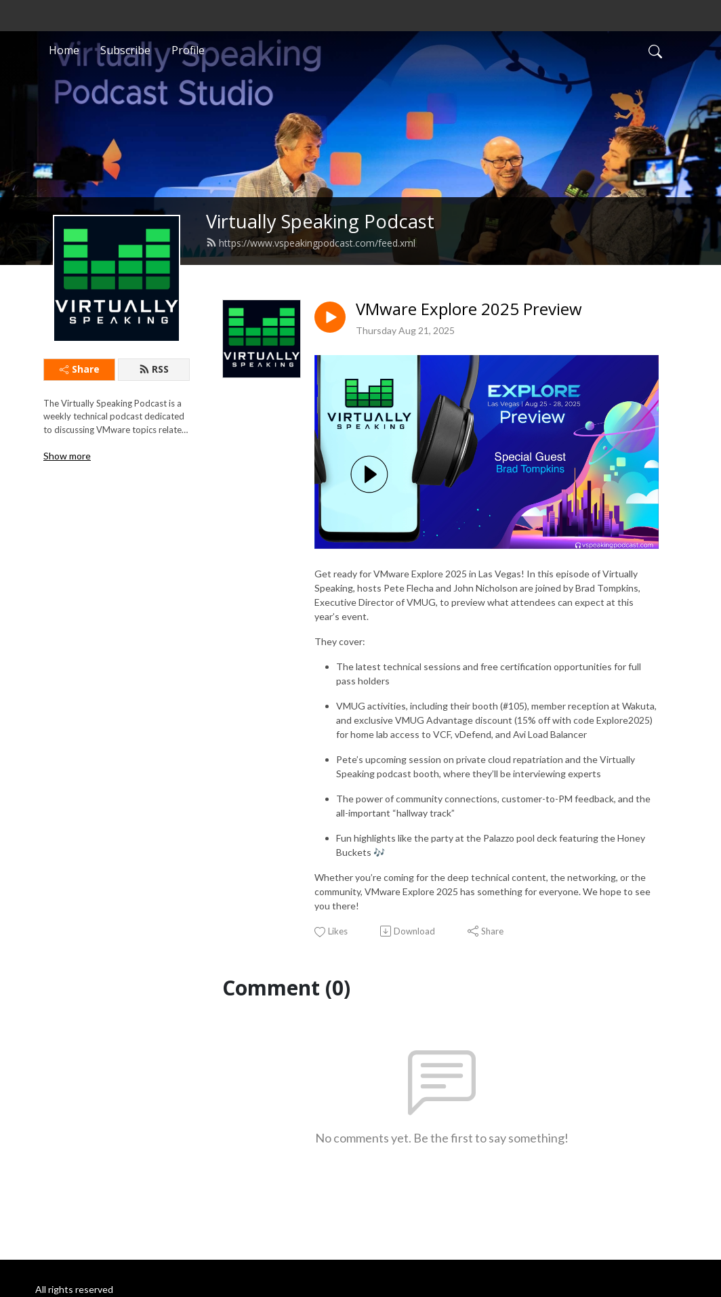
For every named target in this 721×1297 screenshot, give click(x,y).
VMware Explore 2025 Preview (469, 309)
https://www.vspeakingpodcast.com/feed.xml (310, 242)
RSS (154, 369)
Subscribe (125, 50)
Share (80, 369)
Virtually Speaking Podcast (320, 221)
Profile (188, 50)
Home (64, 50)
